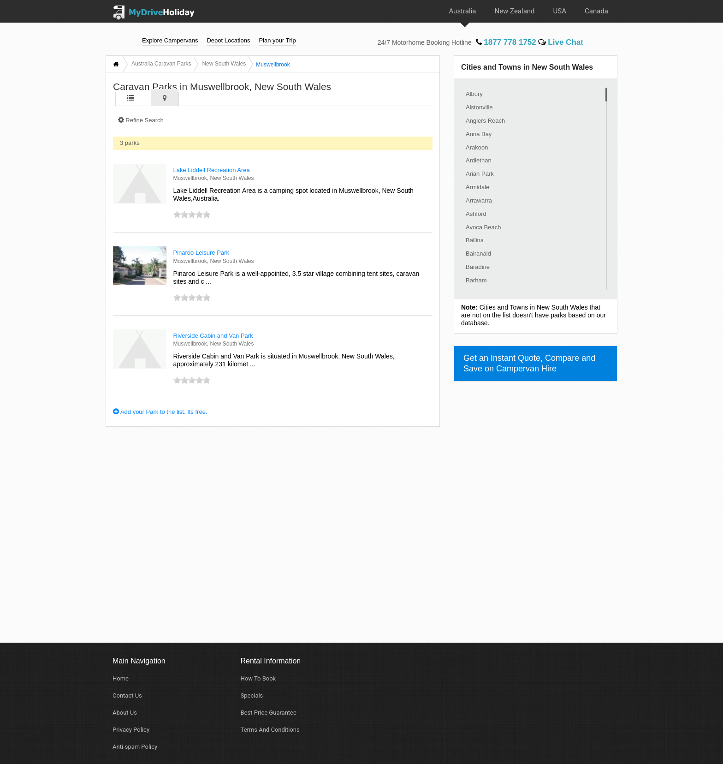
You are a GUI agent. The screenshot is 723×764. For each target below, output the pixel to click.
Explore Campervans (170, 39)
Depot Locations (228, 39)
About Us (125, 712)
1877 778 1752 (506, 41)
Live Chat (560, 41)
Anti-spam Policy (135, 746)
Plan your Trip (277, 39)
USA (559, 11)
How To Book (258, 678)
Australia (462, 11)
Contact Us (127, 695)
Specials (252, 695)
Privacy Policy (131, 729)
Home (121, 678)
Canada (596, 11)
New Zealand (514, 11)
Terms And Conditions (270, 729)
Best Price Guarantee (268, 712)
